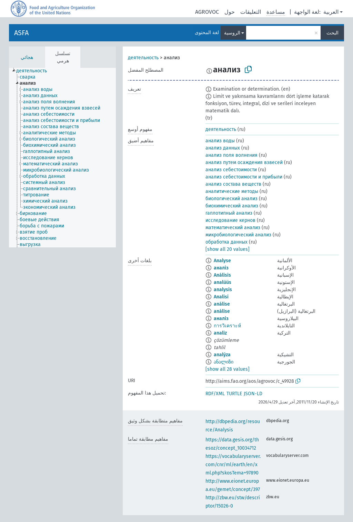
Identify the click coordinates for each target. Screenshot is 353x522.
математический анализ (232, 228)
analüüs (222, 282)
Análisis (222, 275)
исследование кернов (230, 220)
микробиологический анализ (238, 235)
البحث (332, 33)
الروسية (232, 33)
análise (222, 304)
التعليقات (250, 12)
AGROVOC (207, 12)
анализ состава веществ (233, 184)
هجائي (27, 57)
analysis (223, 290)
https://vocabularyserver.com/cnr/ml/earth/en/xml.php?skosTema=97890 (233, 464)
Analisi (221, 297)
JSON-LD (253, 394)
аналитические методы (231, 191)
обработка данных (226, 242)
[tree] (62, 157)
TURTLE (234, 394)
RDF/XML (215, 394)
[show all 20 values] (227, 249)
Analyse (222, 261)
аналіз (221, 268)
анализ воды (220, 141)
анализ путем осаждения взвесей (244, 162)
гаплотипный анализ (228, 213)
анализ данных (222, 148)
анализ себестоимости (231, 170)
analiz (220, 333)
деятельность (143, 58)
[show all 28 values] (227, 369)
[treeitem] (34, 71)
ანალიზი (223, 362)
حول (229, 12)
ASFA (21, 33)
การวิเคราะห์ (227, 326)
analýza (222, 355)
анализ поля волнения (231, 155)
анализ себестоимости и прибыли (243, 177)
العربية (331, 12)
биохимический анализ (231, 206)
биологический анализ (231, 199)
